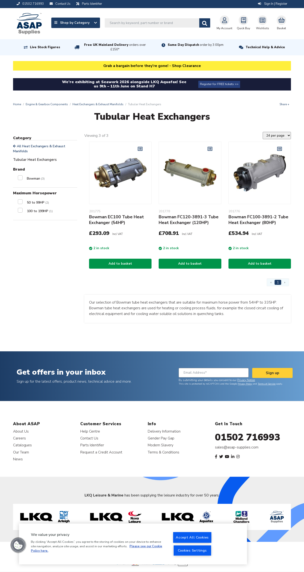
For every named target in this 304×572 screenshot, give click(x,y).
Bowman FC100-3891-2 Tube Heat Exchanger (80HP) (258, 219)
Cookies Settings (192, 550)
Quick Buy (243, 22)
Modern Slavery (160, 445)
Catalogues (22, 445)
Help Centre (90, 431)
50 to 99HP (38, 202)
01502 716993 (247, 437)
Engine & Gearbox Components (47, 104)
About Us (21, 431)
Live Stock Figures (45, 47)
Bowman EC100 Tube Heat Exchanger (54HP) (116, 219)
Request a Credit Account (101, 452)
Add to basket (120, 263)
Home (17, 104)
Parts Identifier (92, 445)
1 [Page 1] (278, 282)
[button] (18, 545)
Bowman (36, 178)
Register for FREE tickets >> (219, 84)
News (18, 459)
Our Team (21, 452)
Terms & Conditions (163, 452)
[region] (133, 544)
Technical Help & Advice (265, 47)
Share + (284, 104)
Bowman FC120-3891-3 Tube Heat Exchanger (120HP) (188, 219)
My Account (224, 22)
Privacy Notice (246, 380)
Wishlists (262, 22)
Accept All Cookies (192, 537)
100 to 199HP (40, 211)
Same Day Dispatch (195, 45)
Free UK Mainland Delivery (115, 47)
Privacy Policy (245, 384)
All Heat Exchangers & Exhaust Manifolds (39, 148)
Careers (19, 438)
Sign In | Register (272, 4)
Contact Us (89, 438)
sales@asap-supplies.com (236, 447)
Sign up (272, 373)
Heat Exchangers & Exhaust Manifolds (98, 104)
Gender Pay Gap (161, 438)
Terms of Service (267, 384)
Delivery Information (164, 431)
